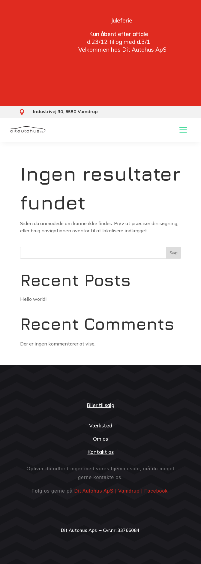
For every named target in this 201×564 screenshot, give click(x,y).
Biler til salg (100, 405)
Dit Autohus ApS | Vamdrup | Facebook (121, 490)
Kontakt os (101, 452)
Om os (100, 439)
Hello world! (33, 299)
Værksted (100, 425)
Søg (174, 252)
